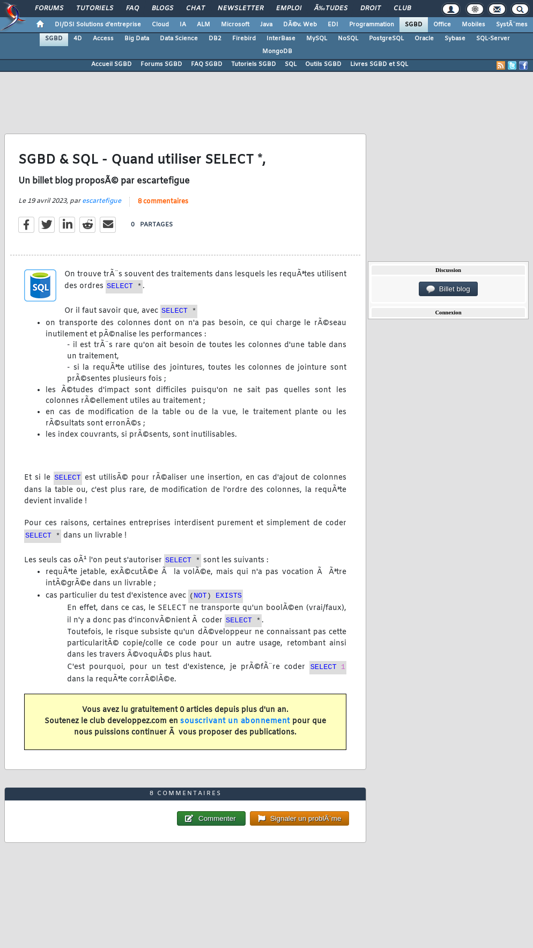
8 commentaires (163, 201)
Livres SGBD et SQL (379, 64)
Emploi (288, 8)
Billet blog (448, 289)
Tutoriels (94, 8)
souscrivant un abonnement (235, 721)
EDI (333, 24)
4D (77, 38)
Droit (370, 8)
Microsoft (235, 24)
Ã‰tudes (331, 8)
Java (266, 24)
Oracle (424, 38)
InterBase (280, 38)
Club (402, 8)
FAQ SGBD (207, 64)
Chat (195, 8)
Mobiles (473, 24)
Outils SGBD (323, 64)
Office (442, 24)
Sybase (455, 38)
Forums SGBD (161, 64)
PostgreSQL (386, 38)
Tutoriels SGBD (253, 64)
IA (183, 24)
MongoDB (277, 51)
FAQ (132, 8)
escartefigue (101, 201)
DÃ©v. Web (300, 24)
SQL (291, 64)
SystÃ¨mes (512, 24)
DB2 (215, 38)
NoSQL (348, 38)
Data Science (179, 38)
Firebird (244, 38)
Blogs (162, 8)
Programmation (371, 24)
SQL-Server (493, 38)
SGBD (414, 24)
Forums (49, 8)
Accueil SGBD (111, 64)
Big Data (136, 38)
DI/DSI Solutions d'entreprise (98, 24)
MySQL (316, 38)
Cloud (160, 24)
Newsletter (240, 8)
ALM (203, 24)
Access (103, 38)
